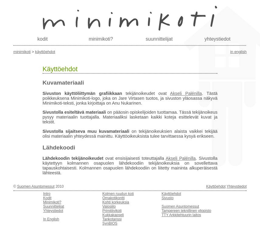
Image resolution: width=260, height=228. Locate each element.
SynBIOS (109, 223)
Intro (46, 194)
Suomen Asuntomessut (35, 186)
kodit (42, 39)
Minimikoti (22, 51)
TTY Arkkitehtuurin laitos (181, 215)
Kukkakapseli (113, 215)
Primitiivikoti (111, 211)
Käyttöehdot (45, 51)
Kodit (47, 198)
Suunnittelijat (53, 206)
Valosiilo (109, 206)
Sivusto (167, 198)
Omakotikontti (113, 198)
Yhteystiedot (237, 186)
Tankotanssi (111, 219)
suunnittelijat (159, 39)
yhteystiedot (217, 39)
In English (51, 219)
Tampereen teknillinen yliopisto (186, 211)
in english (238, 51)
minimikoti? (101, 39)
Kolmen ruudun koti (118, 194)
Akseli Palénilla (186, 93)
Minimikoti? (52, 202)
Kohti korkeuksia (115, 202)
